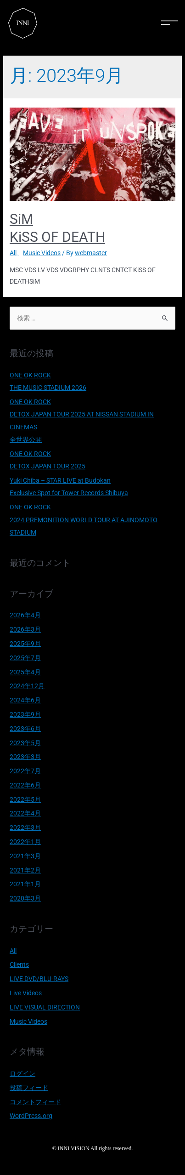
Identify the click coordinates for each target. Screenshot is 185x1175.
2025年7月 (25, 658)
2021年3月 (25, 856)
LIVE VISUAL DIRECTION (45, 1007)
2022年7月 (25, 771)
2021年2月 (25, 870)
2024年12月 (27, 686)
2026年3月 (25, 629)
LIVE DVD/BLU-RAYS (39, 978)
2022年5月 (25, 799)
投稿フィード (29, 1087)
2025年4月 (25, 672)
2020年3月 (25, 898)
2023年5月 (25, 743)
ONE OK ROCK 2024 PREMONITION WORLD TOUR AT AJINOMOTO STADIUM (83, 519)
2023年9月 (25, 714)
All (13, 253)
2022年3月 (25, 827)
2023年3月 (25, 756)
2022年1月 (25, 841)
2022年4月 (25, 813)
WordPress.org (31, 1115)
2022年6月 (25, 785)
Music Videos (42, 253)
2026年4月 (25, 615)
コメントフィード (35, 1102)
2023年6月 (25, 728)
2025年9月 (25, 643)
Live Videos (26, 993)
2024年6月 (25, 700)
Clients (19, 964)
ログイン (22, 1073)
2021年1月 (25, 884)
